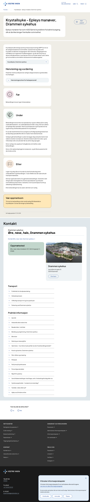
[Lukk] (86, 478)
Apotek (14, 318)
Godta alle (46, 496)
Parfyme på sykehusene (19, 364)
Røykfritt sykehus (17, 374)
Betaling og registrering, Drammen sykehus (24, 332)
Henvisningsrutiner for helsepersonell (23, 80)
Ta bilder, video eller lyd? (19, 388)
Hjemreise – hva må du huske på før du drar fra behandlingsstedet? (31, 346)
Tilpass (68, 496)
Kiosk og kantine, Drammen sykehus (22, 350)
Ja (13, 410)
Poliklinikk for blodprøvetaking (21, 291)
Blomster (14, 336)
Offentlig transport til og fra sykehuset (23, 300)
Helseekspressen (17, 296)
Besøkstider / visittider (18, 327)
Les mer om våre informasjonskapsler (51, 486)
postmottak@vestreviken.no (11, 493)
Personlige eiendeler (18, 369)
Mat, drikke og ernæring (19, 355)
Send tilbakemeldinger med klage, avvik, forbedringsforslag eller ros (32, 378)
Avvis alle (57, 496)
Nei (21, 410)
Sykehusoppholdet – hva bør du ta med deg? (25, 383)
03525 (5, 481)
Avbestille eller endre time (19, 322)
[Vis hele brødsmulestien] (11, 9)
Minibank (14, 360)
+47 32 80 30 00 (8, 487)
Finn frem (53, 276)
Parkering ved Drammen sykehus (21, 305)
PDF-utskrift (82, 18)
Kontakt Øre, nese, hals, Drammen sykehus (21, 239)
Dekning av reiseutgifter (19, 341)
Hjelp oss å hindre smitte (19, 392)
